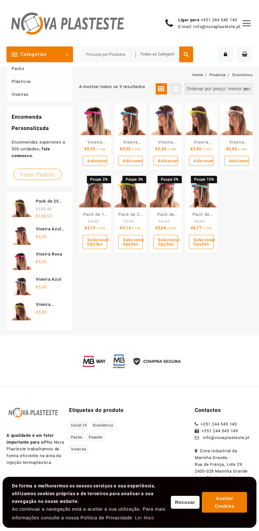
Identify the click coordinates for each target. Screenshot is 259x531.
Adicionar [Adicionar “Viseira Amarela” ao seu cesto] (203, 160)
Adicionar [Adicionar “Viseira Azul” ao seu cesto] (133, 160)
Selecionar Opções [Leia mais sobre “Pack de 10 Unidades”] (97, 241)
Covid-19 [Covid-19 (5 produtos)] (79, 425)
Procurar (186, 54)
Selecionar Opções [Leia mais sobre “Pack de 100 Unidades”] (168, 241)
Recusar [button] (185, 502)
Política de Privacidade (106, 517)
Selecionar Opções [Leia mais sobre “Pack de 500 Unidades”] (203, 241)
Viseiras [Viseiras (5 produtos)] (78, 449)
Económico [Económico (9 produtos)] (103, 425)
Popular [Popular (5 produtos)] (96, 437)
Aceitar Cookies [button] (224, 502)
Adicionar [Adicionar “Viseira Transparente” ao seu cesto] (239, 160)
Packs (18, 68)
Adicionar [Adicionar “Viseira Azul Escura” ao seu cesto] (168, 160)
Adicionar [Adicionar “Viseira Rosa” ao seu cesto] (97, 160)
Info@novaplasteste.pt (217, 26)
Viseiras (20, 94)
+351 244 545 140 (219, 19)
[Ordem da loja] (219, 89)
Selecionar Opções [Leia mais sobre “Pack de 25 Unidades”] (133, 241)
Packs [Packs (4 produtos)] (76, 437)
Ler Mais (144, 517)
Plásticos (21, 81)
